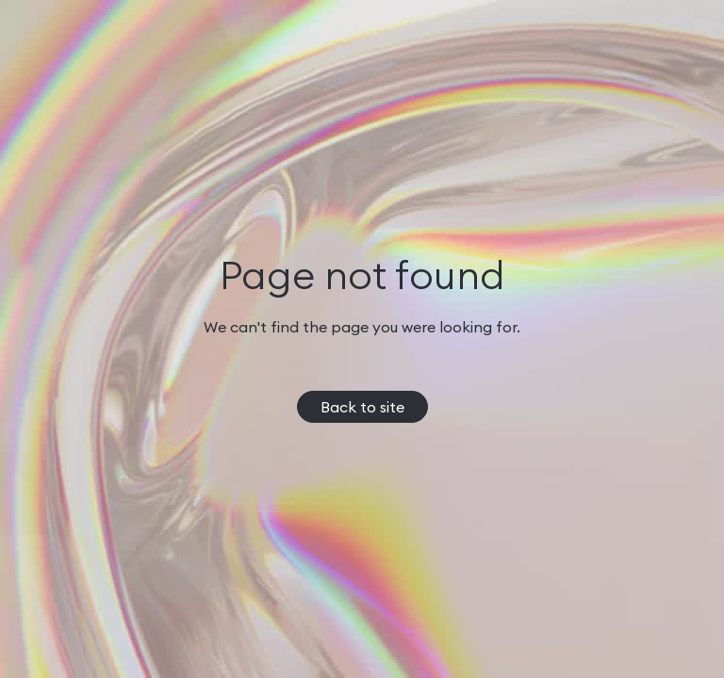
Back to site (362, 406)
